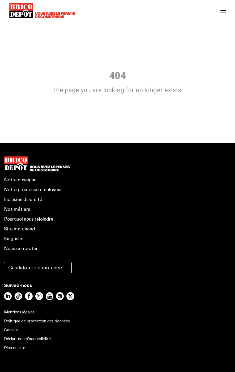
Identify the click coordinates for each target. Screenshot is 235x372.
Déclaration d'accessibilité (27, 338)
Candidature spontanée (35, 267)
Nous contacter (21, 248)
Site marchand (19, 228)
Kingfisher (14, 238)
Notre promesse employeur (33, 189)
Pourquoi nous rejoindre (28, 218)
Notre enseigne (20, 179)
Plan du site (14, 347)
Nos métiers (17, 209)
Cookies (11, 329)
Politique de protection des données (37, 321)
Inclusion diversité (23, 199)
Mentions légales (19, 312)
